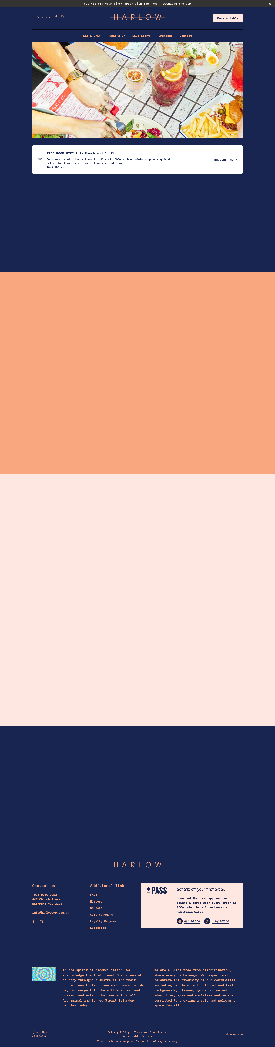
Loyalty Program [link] (103, 921)
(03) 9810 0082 (44, 895)
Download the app (177, 3)
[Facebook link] (56, 16)
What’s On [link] (117, 35)
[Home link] (137, 17)
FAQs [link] (93, 894)
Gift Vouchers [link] (101, 914)
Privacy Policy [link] (119, 1032)
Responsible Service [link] (138, 1036)
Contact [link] (186, 35)
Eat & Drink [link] (92, 35)
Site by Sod (234, 1034)
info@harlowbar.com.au (50, 912)
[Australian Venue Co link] (39, 1034)
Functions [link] (165, 35)
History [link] (96, 901)
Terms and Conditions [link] (150, 1032)
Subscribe (43, 17)
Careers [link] (96, 907)
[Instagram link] (62, 16)
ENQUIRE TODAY (225, 159)
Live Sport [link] (141, 35)
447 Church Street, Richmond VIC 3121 (48, 901)
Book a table (227, 18)
